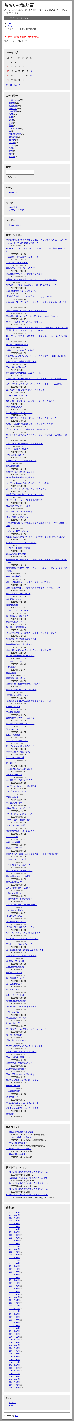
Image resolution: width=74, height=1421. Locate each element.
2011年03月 (14, 1303)
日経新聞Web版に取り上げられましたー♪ (24, 494)
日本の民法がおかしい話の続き (20, 1074)
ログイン (24, 18)
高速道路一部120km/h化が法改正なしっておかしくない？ (32, 316)
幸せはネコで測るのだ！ (17, 910)
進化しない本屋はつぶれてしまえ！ (22, 1108)
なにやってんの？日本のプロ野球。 (22, 938)
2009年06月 (14, 1348)
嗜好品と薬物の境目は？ (17, 1001)
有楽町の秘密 (12, 605)
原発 (11, 151)
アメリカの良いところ (16, 921)
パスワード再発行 (17, 210)
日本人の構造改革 (14, 984)
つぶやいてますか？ (15, 661)
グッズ (12, 145)
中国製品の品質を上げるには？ (20, 769)
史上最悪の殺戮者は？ (16, 1068)
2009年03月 (14, 1356)
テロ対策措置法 (13, 1091)
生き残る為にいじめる (16, 791)
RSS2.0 (12, 1405)
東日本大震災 (15, 134)
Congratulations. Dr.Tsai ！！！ (20, 395)
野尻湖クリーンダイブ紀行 (18, 506)
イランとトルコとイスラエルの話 (21, 542)
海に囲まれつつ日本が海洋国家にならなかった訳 (28, 701)
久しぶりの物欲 (13, 735)
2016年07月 (14, 1272)
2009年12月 (14, 1337)
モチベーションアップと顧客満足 (21, 786)
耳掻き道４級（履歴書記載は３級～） (23, 639)
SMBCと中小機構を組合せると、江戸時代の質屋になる (31, 285)
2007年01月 (14, 1368)
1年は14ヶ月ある (13, 989)
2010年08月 (14, 1317)
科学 (11, 154)
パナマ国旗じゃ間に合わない (19, 752)
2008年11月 (14, 1362)
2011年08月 (14, 1289)
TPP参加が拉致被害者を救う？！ (21, 477)
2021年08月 (14, 1232)
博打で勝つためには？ (16, 1040)
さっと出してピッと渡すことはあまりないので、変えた (31, 633)
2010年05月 (14, 1322)
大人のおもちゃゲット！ (17, 740)
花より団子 (11, 763)
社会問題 (13, 108)
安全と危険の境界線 (15, 967)
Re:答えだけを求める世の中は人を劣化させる (27, 1172)
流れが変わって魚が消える (18, 808)
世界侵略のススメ (14, 407)
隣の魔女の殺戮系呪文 (16, 627)
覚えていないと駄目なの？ (18, 593)
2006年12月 (14, 1371)
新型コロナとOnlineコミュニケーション (24, 373)
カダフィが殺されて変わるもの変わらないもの (27, 483)
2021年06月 (14, 1235)
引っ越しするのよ (14, 916)
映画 (11, 148)
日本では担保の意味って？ (18, 1057)
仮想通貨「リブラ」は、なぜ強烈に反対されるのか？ (30, 401)
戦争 (11, 125)
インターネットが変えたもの (19, 814)
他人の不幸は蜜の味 (15, 757)
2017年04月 (14, 1263)
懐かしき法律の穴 (14, 774)
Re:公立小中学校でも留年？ (18, 1137)
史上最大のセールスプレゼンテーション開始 (26, 1029)
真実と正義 (11, 672)
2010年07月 (14, 1320)
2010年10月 (14, 1311)
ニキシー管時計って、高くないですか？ (24, 322)
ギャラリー (14, 207)
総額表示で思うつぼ (15, 961)
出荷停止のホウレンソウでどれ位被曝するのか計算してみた (33, 588)
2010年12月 (14, 1306)
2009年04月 (14, 1354)
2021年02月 (14, 1243)
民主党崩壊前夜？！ (15, 712)
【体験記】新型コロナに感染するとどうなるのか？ (29, 296)
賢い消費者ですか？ (15, 978)
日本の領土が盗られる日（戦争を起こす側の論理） (29, 650)
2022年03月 (14, 1226)
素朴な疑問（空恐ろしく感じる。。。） (24, 718)
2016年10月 (14, 1269)
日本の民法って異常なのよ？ (19, 1063)
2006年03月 (14, 1385)
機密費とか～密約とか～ (17, 695)
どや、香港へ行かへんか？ (18, 887)
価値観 (12, 103)
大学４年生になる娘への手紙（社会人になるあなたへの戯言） (34, 384)
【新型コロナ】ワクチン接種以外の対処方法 (26, 310)
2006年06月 (14, 1382)
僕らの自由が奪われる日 (17, 367)
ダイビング (14, 128)
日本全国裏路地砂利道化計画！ (20, 655)
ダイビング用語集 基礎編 (18, 548)
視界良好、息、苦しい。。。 (19, 678)
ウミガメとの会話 (14, 803)
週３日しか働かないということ (20, 723)
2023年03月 (14, 1218)
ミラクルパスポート (15, 1012)
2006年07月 (14, 1379)
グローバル (14, 100)
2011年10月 (14, 1283)
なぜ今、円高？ (13, 706)
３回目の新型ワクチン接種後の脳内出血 (24, 274)
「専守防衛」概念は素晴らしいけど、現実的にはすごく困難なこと (36, 378)
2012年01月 (14, 1280)
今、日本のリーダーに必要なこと (21, 511)
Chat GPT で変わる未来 (17, 262)
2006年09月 (14, 1376)
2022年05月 (14, 1221)
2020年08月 (14, 1249)
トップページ (12, 18)
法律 (11, 117)
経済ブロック (12, 1097)
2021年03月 (14, 1241)
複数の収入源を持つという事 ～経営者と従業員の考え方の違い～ (36, 537)
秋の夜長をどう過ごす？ (17, 616)
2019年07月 (14, 1257)
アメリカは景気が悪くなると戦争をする (24, 1046)
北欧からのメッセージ (16, 622)
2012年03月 (14, 1274)
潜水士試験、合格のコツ (17, 517)
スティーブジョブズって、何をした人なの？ (26, 489)
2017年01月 (14, 1266)
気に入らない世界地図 (16, 554)
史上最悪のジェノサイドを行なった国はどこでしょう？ (31, 418)
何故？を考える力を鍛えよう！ (20, 472)
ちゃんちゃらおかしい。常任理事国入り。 (25, 933)
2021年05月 (14, 1238)
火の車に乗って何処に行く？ (19, 780)
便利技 (12, 140)
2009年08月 (14, 1342)
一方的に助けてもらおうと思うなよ (22, 1102)
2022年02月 (14, 1229)
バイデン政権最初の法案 (17, 344)
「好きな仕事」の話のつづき (19, 899)
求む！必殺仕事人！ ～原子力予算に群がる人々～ (29, 582)
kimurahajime (15, 225)
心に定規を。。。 (14, 599)
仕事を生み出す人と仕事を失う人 (21, 460)
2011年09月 (14, 1286)
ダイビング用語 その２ (17, 531)
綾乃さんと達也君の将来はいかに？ (22, 1080)
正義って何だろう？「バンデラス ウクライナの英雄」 (31, 279)
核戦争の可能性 (13, 1085)
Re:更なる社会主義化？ (16, 1143)
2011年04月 (14, 1300)
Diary (10, 26)
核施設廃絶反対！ (14, 466)
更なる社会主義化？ (15, 455)
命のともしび (12, 836)
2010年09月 (14, 1314)
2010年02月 (14, 1331)
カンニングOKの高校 (15, 825)
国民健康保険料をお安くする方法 (21, 291)
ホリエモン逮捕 (13, 842)
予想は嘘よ (11, 667)
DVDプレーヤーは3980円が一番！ (21, 904)
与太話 (12, 142)
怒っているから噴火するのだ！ (20, 746)
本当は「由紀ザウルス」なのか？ (21, 689)
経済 (11, 120)
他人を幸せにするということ (19, 412)
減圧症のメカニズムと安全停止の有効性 (24, 500)
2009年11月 (14, 1340)
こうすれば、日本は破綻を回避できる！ (24, 443)
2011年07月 (14, 1291)
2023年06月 (14, 1215)
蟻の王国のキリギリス (16, 1017)
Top (9, 23)
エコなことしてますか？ (17, 610)
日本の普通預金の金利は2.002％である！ (24, 950)
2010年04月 (14, 1325)
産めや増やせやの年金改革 (18, 876)
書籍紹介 (13, 137)
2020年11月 (14, 1246)
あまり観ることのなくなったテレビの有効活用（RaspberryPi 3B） (36, 356)
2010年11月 (14, 1308)
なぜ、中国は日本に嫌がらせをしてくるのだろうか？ (30, 424)
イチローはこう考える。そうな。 (21, 927)
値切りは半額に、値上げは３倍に (21, 831)
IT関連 (12, 156)
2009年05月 (14, 1351)
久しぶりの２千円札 (15, 995)
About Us (13, 192)
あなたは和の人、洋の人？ (18, 865)
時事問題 (13, 111)
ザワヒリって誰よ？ (15, 1023)
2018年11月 (14, 1260)
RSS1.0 (12, 1402)
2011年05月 (14, 1297)
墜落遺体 (10, 1114)
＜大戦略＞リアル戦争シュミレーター (23, 257)
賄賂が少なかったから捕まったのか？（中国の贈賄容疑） (32, 854)
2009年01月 (14, 1359)
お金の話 (13, 106)
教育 (11, 122)
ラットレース (12, 729)
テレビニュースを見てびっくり (20, 944)
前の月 (9, 85)
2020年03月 (14, 1252)
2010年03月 (14, 1328)
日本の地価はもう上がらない (19, 870)
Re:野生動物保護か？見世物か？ (21, 1132)
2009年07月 (14, 1345)
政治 (11, 114)
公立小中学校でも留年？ (17, 449)
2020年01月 (14, 1255)
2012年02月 (14, 1277)
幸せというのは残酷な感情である (21, 361)
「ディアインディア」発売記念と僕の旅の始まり (28, 429)
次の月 (17, 85)
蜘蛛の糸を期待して (15, 576)
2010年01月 (14, 1334)
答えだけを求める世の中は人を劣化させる (25, 390)
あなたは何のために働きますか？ (21, 1006)
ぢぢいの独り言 (19, 5)
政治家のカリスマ (14, 972)
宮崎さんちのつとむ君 (16, 859)
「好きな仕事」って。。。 (18, 893)
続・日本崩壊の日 (14, 1035)
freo (16, 1415)
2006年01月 (14, 1388)
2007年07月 (14, 1365)
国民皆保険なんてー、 (16, 882)
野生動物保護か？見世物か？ (19, 644)
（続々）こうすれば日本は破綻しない (23, 350)
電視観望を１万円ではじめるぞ (20, 268)
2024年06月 (14, 1212)
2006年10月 (14, 1373)
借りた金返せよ (13, 797)
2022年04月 (14, 1223)
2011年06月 (14, 1294)
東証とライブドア (14, 848)
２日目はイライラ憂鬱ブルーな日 (21, 955)
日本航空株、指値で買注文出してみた (23, 684)
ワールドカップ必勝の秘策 (18, 820)
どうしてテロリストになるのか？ (21, 1051)
